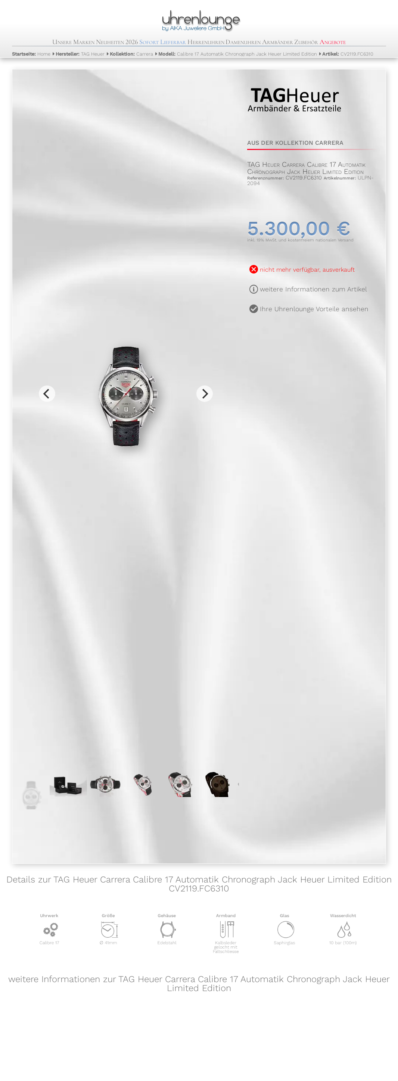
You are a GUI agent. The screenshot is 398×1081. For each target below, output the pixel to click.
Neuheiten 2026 (117, 42)
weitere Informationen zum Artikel (313, 289)
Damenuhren (243, 42)
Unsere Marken (73, 42)
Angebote (333, 42)
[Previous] (47, 393)
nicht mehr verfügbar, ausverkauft (307, 269)
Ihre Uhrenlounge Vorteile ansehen (314, 309)
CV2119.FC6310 (347, 54)
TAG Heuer (80, 54)
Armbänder (277, 42)
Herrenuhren (205, 42)
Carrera (131, 54)
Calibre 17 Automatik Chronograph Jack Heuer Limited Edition (237, 54)
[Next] (204, 393)
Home (31, 54)
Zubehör (306, 42)
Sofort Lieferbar (162, 42)
